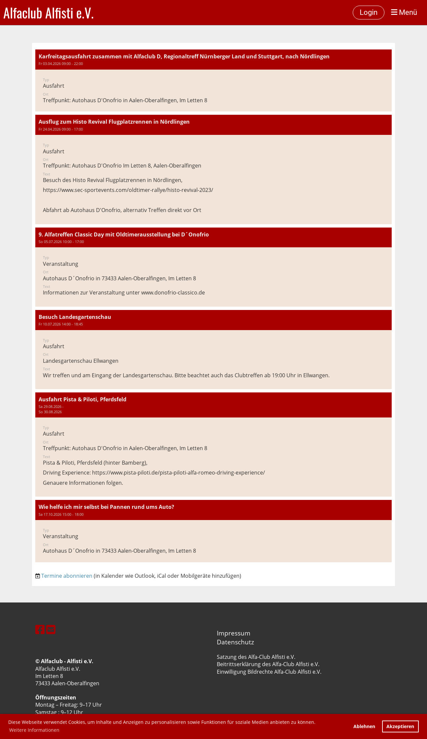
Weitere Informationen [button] (34, 730)
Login (369, 12)
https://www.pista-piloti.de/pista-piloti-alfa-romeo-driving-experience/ (178, 472)
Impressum (233, 633)
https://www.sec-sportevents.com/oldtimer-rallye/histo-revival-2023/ (128, 190)
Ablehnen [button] (364, 726)
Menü (404, 12)
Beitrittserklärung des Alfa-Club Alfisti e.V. (268, 664)
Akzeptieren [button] (400, 726)
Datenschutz (235, 641)
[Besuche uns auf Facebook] (40, 629)
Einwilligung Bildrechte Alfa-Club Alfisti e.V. (269, 671)
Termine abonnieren (66, 575)
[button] (213, 80)
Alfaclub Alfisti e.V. (48, 12)
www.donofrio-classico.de (173, 292)
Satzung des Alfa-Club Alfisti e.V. (256, 657)
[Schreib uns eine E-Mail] (50, 629)
